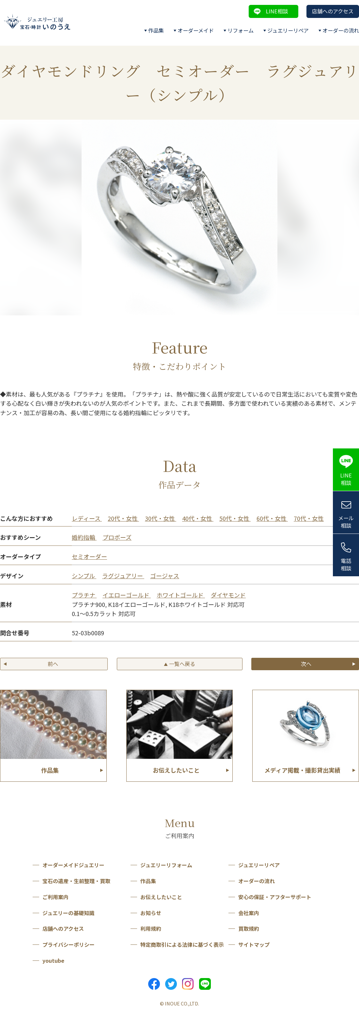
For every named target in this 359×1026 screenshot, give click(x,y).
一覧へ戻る (179, 664)
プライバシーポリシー (68, 944)
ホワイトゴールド (181, 595)
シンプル (84, 575)
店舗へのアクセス (332, 11)
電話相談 (346, 564)
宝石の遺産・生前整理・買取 (76, 881)
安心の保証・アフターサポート (274, 897)
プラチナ (84, 595)
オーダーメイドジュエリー (73, 865)
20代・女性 (123, 518)
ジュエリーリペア (288, 30)
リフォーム (240, 30)
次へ (306, 664)
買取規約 (248, 928)
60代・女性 (272, 518)
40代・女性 (197, 518)
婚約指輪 (84, 537)
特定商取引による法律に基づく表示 (182, 944)
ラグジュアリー (123, 575)
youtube (53, 960)
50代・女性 (235, 518)
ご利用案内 (55, 897)
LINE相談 (277, 11)
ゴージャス (164, 575)
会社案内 (248, 913)
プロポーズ (117, 537)
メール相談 (346, 521)
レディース (87, 518)
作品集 (156, 30)
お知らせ (150, 913)
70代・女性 (309, 518)
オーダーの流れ (340, 30)
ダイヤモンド (228, 595)
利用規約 (150, 928)
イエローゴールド (126, 595)
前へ (53, 664)
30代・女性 (160, 518)
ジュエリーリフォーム (166, 865)
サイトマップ (254, 944)
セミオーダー (89, 556)
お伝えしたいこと (161, 897)
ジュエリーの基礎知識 (68, 913)
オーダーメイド (196, 30)
